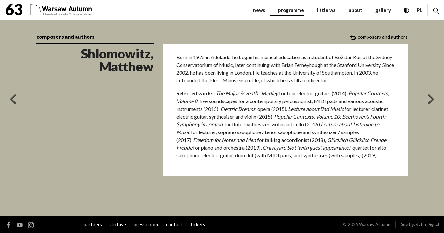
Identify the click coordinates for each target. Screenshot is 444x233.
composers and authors (65, 37)
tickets (198, 224)
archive (118, 224)
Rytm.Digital (427, 224)
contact (174, 224)
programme (291, 10)
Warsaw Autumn (374, 224)
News (259, 10)
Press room (146, 224)
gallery (383, 10)
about (355, 10)
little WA (326, 10)
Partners (93, 224)
